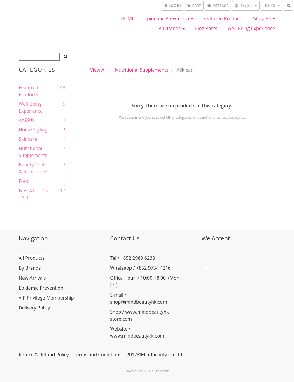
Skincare (28, 139)
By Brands (30, 268)
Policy (62, 354)
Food (24, 181)
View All (98, 70)
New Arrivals (32, 278)
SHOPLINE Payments (155, 371)
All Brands (172, 28)
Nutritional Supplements (33, 152)
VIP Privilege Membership (46, 298)
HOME (127, 18)
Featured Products (223, 18)
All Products (32, 258)
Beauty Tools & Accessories (33, 168)
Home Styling (33, 129)
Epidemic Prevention (168, 18)
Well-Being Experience (31, 107)
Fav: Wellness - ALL (33, 194)
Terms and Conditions (98, 354)
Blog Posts (206, 28)
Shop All (264, 18)
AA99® (26, 120)
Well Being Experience (251, 28)
